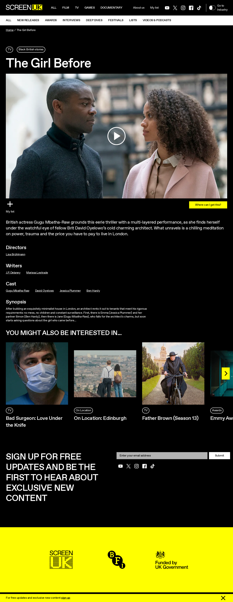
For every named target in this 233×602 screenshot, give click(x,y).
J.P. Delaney (13, 273)
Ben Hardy (93, 291)
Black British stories (31, 49)
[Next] (226, 373)
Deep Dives (94, 20)
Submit (219, 456)
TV (9, 49)
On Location (83, 410)
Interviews (71, 20)
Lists (133, 20)
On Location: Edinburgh (100, 418)
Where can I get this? (208, 205)
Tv (77, 8)
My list (154, 8)
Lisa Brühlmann (15, 254)
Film (65, 8)
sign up (65, 598)
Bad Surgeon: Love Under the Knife (34, 422)
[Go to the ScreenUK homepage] (24, 8)
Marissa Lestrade (37, 273)
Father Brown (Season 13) (170, 418)
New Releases (28, 20)
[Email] (162, 455)
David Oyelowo (44, 291)
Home (9, 30)
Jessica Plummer (70, 291)
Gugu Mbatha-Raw (17, 291)
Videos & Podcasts (157, 20)
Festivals (115, 20)
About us (138, 8)
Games (89, 8)
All (53, 8)
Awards (51, 20)
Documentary (111, 8)
